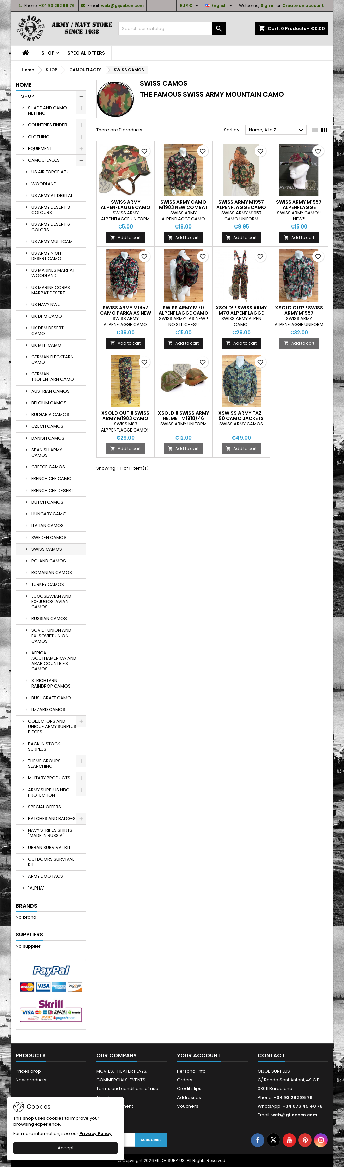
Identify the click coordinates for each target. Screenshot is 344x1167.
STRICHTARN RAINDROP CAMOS (51, 683)
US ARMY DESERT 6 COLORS (50, 227)
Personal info (191, 1071)
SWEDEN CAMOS (49, 537)
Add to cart (125, 237)
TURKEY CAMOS (47, 584)
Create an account (303, 5)
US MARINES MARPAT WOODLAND (53, 273)
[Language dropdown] (219, 5)
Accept (66, 1148)
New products (31, 1080)
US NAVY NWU (46, 304)
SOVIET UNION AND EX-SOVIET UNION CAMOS (51, 635)
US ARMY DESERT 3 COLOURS (50, 210)
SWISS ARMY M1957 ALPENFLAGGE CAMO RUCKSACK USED (241, 207)
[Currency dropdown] (190, 5)
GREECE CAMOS (48, 467)
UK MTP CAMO (46, 345)
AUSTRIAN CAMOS (50, 391)
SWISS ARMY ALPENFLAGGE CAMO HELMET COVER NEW (125, 207)
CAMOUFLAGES (44, 160)
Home (23, 85)
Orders (184, 1080)
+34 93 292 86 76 (57, 5)
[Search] (172, 28)
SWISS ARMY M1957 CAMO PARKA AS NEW (125, 310)
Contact (271, 1055)
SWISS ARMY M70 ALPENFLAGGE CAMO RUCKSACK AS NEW (183, 313)
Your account (199, 1055)
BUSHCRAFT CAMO (51, 698)
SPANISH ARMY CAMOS (46, 452)
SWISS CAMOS (46, 549)
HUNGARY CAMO (49, 514)
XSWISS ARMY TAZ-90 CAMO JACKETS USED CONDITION (241, 418)
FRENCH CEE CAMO (51, 478)
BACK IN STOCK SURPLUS (44, 746)
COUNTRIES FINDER (47, 125)
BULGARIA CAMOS (50, 414)
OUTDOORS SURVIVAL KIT (51, 862)
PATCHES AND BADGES (52, 818)
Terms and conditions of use (127, 1088)
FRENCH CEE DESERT (52, 490)
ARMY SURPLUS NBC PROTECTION (48, 792)
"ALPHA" (36, 888)
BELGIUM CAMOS (49, 403)
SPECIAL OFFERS (86, 53)
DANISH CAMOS (47, 438)
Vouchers (187, 1106)
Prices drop (28, 1071)
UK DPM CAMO (46, 316)
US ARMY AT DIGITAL (52, 195)
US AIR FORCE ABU (50, 172)
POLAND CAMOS (48, 561)
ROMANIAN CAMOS (51, 572)
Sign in (268, 5)
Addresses (189, 1097)
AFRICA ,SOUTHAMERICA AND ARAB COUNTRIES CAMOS (53, 661)
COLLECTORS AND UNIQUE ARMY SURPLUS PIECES (52, 726)
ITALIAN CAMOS (47, 525)
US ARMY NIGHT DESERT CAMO (47, 256)
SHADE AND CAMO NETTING (47, 110)
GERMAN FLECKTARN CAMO (52, 359)
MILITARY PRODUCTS (49, 778)
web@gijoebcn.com (122, 5)
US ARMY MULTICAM (52, 241)
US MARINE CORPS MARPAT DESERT (50, 290)
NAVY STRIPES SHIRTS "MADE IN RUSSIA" (50, 833)
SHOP (48, 53)
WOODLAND (44, 184)
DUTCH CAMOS (47, 502)
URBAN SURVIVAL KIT (49, 847)
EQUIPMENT (40, 148)
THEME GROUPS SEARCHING (44, 763)
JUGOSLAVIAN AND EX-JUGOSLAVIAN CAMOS (51, 601)
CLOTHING (38, 137)
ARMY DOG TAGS (45, 876)
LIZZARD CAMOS (48, 709)
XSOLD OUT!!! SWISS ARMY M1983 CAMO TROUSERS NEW (125, 418)
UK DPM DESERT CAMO (47, 331)
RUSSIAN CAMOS (49, 618)
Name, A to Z (277, 130)
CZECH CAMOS (47, 426)
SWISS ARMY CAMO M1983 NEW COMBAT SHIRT (183, 207)
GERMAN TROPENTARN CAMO (52, 377)
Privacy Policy (95, 1133)
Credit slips (189, 1088)
